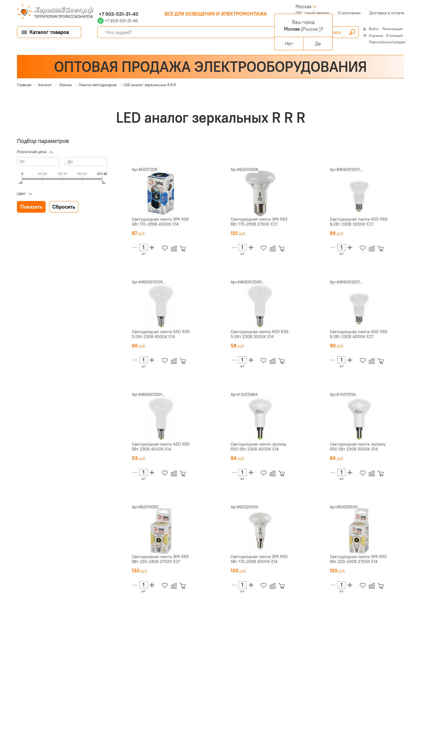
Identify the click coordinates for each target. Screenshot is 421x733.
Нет (289, 43)
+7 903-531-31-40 (118, 14)
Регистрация (392, 29)
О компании (349, 12)
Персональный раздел (387, 42)
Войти (374, 29)
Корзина (376, 35)
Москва (303, 6)
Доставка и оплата (386, 12)
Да (318, 43)
